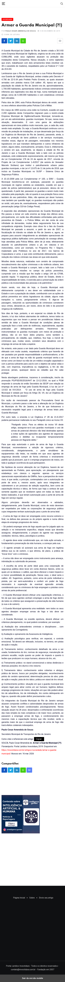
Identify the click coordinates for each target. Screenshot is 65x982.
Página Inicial (19, 898)
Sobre (32, 898)
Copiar (39, 739)
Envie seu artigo (46, 898)
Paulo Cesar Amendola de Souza (20, 31)
